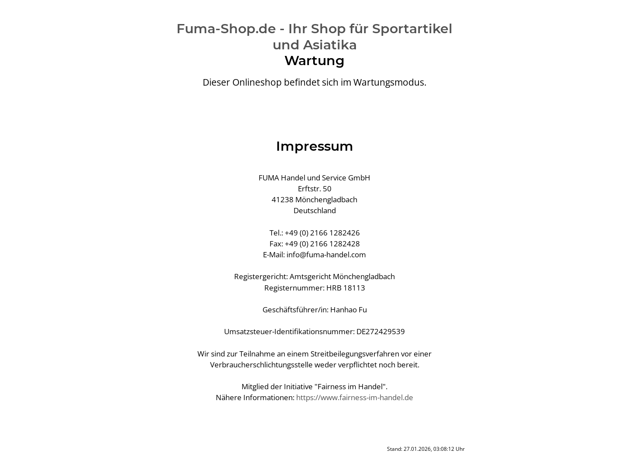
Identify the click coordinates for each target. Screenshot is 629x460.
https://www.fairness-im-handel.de (354, 397)
